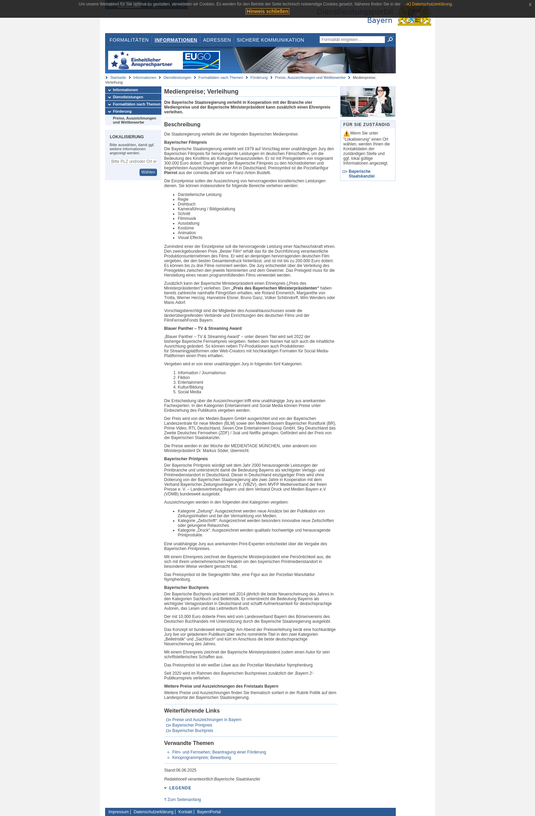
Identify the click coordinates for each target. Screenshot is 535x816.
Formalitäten (129, 40)
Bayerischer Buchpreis (192, 730)
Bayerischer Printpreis (192, 725)
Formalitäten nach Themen (221, 77)
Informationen (176, 40)
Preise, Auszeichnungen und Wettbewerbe (310, 77)
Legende (180, 788)
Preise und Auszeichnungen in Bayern (207, 719)
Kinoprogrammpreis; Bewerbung (201, 757)
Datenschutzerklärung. (432, 4)
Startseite (118, 77)
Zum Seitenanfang (184, 799)
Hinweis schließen (267, 11)
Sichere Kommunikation (270, 40)
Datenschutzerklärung (154, 812)
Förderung (259, 77)
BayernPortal (209, 812)
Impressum (119, 812)
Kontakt (185, 812)
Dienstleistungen (177, 77)
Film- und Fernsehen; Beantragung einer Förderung (219, 752)
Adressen (217, 40)
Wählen (148, 172)
